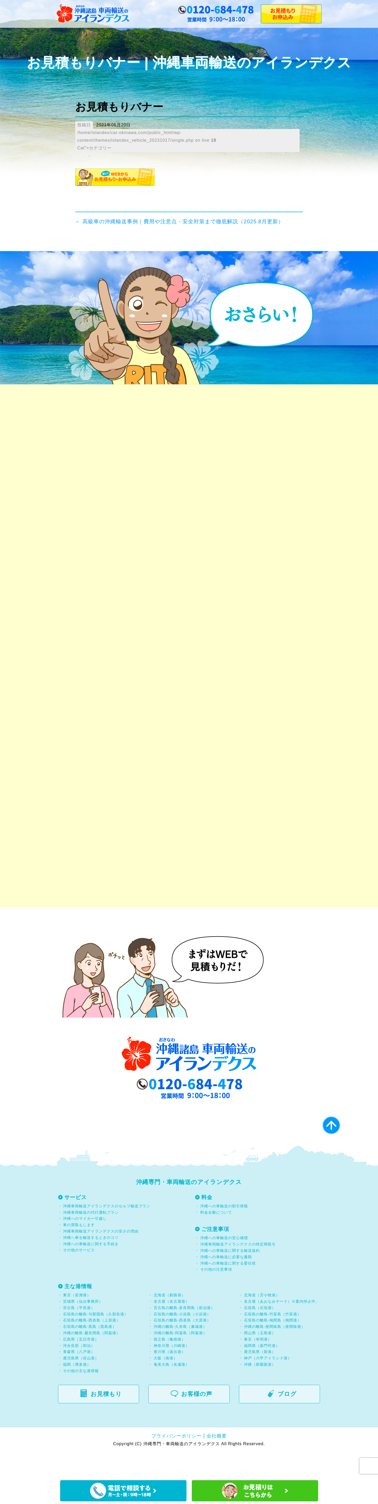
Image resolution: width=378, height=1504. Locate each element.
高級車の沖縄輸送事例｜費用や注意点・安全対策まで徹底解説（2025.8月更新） (179, 221)
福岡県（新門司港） (262, 1371)
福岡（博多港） (77, 1390)
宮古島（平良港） (79, 1333)
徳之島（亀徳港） (169, 1365)
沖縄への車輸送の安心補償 (224, 1264)
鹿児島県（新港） (260, 1378)
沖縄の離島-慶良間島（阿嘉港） (91, 1359)
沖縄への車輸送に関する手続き (91, 1269)
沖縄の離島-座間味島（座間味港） (274, 1352)
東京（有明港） (258, 1365)
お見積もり (103, 1419)
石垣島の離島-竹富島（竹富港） (272, 1340)
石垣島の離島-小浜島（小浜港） (182, 1340)
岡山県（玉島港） (260, 1359)
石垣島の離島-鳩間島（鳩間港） (272, 1346)
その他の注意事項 (215, 1295)
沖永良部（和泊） (79, 1371)
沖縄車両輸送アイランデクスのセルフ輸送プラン (106, 1232)
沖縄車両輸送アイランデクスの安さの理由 (101, 1257)
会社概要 (217, 1461)
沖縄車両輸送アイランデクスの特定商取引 (238, 1270)
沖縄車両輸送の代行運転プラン (91, 1238)
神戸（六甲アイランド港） (268, 1384)
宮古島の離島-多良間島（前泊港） (184, 1333)
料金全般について (215, 1238)
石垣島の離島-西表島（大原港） (182, 1346)
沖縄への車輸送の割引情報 (224, 1232)
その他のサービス (78, 1276)
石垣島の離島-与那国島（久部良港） (95, 1340)
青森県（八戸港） (79, 1378)
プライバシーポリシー (176, 1461)
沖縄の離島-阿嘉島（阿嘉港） (180, 1359)
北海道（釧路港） (169, 1321)
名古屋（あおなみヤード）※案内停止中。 (281, 1327)
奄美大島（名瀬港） (171, 1390)
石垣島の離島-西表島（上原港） (91, 1346)
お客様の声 (194, 1419)
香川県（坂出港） (169, 1378)
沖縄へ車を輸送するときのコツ (91, 1263)
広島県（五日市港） (81, 1365)
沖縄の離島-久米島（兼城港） (180, 1352)
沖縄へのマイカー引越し (85, 1244)
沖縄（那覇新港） (260, 1390)
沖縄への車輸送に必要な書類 (226, 1282)
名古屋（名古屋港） (171, 1327)
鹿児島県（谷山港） (81, 1384)
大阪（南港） (165, 1384)
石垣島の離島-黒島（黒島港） (89, 1352)
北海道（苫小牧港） (262, 1321)
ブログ (285, 1419)
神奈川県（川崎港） (171, 1371)
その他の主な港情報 (80, 1396)
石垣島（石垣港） (260, 1333)
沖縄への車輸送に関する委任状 (228, 1289)
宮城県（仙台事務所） (83, 1327)
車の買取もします (79, 1251)
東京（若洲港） (77, 1321)
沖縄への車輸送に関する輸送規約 (230, 1276)
